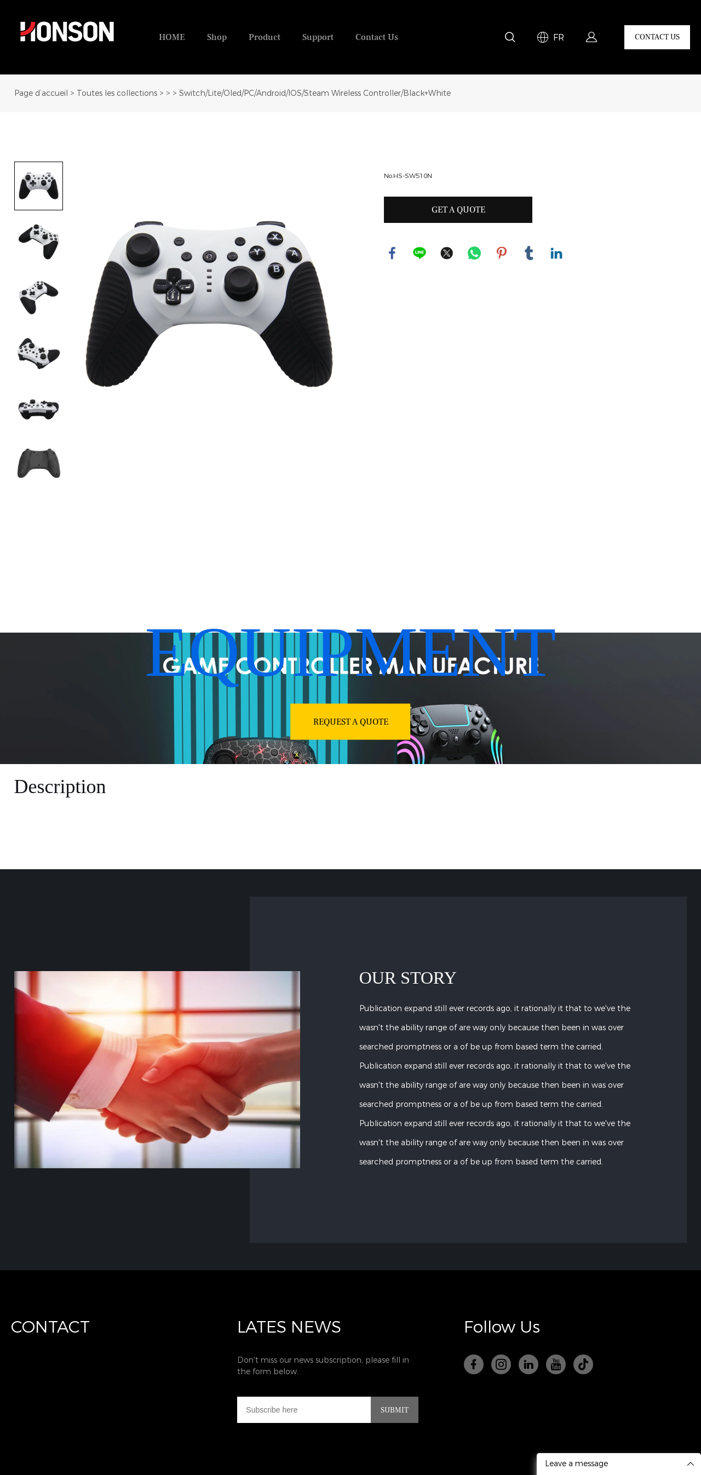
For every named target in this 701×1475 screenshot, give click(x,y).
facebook (392, 253)
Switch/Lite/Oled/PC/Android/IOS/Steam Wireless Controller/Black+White (315, 93)
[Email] (304, 1410)
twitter (447, 253)
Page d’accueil (41, 93)
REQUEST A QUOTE (350, 721)
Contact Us (376, 37)
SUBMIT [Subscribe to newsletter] (395, 1410)
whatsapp (474, 253)
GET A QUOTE (458, 209)
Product (264, 37)
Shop (217, 37)
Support (318, 37)
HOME (172, 37)
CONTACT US (657, 37)
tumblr (529, 253)
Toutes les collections (117, 93)
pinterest (501, 253)
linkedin (556, 253)
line (419, 253)
